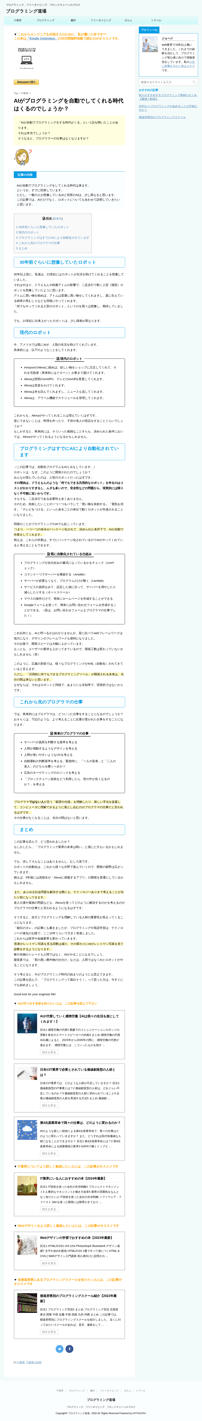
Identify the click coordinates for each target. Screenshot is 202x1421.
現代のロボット (27, 232)
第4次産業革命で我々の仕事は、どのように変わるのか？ (80, 1122)
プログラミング (45, 20)
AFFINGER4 (139, 1413)
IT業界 (18, 20)
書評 (73, 20)
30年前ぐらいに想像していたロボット (42, 227)
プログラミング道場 (26, 11)
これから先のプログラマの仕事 (38, 243)
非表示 (57, 218)
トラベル (156, 20)
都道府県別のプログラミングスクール (162, 117)
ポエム (128, 20)
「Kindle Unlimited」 (42, 38)
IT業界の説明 (33, 1362)
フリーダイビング (101, 20)
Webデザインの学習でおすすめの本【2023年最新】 (77, 1237)
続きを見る (49, 1052)
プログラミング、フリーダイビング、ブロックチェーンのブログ (101, 1407)
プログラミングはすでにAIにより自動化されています (52, 237)
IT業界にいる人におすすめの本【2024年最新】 (73, 1178)
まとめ (21, 248)
